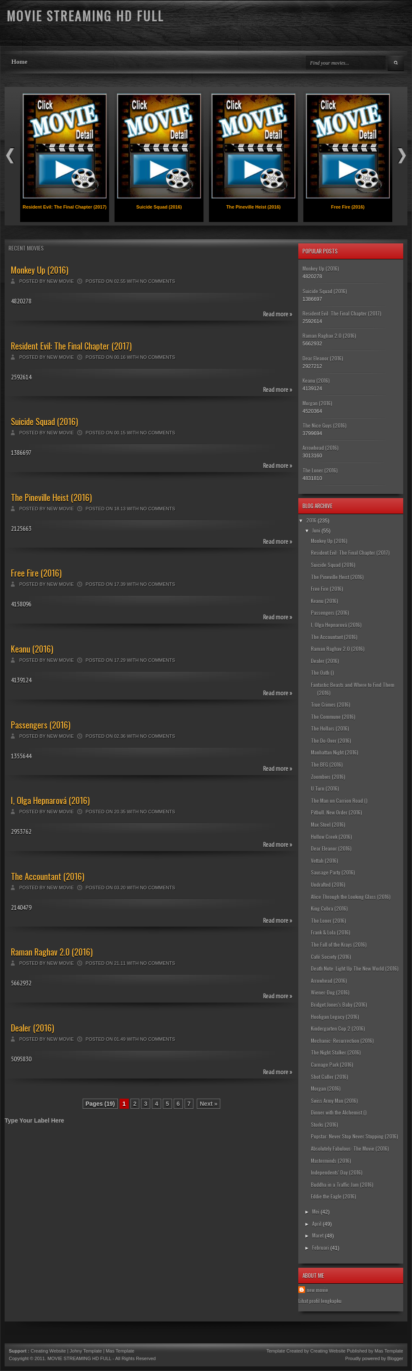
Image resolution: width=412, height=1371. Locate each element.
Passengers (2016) (40, 724)
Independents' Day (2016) (336, 1172)
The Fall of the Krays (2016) (339, 944)
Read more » (277, 314)
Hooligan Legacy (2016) (335, 1016)
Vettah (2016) (324, 860)
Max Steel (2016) (328, 824)
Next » (208, 1103)
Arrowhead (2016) (320, 447)
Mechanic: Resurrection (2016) (342, 1040)
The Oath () (322, 672)
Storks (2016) (324, 1124)
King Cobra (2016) (329, 908)
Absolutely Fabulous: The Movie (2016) (350, 1148)
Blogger (395, 1358)
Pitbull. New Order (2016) (336, 812)
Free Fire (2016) (348, 206)
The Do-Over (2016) (331, 740)
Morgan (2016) (317, 403)
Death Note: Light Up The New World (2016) (355, 968)
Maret (317, 1235)
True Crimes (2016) (330, 704)
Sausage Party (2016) (333, 872)
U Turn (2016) (325, 788)
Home (19, 61)
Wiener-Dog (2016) (330, 992)
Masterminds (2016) (331, 1160)
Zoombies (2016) (328, 776)
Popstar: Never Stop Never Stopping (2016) (354, 1136)
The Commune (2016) (333, 716)
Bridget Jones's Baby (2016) (339, 1004)
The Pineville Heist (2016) (253, 206)
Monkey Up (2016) (39, 270)
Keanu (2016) (32, 648)
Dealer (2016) (32, 1027)
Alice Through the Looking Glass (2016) (351, 896)
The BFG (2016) (327, 764)
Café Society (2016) (331, 956)
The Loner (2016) (320, 470)
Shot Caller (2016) (329, 1076)
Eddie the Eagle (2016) (333, 1196)
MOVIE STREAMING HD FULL (79, 1358)
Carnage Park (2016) (332, 1064)
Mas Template (120, 1350)
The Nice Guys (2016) (324, 425)
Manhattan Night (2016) (334, 752)
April (316, 1223)
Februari (320, 1247)
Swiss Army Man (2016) (334, 1100)
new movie (317, 1289)
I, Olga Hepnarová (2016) (50, 800)
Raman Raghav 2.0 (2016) (52, 951)
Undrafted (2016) (328, 884)
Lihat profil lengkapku (320, 1300)
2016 (311, 520)
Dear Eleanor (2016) (322, 358)
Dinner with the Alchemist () (339, 1112)
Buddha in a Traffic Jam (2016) (342, 1184)
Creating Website (48, 1350)
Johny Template (86, 1350)
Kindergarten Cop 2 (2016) (338, 1028)
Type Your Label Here (34, 1120)
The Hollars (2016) (330, 728)
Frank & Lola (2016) (330, 932)
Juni (316, 530)
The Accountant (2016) (47, 876)
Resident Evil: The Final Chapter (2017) (65, 206)
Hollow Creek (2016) (331, 836)
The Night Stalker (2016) (336, 1052)
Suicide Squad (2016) (159, 206)
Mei (315, 1211)
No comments (157, 281)
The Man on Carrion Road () (339, 800)
